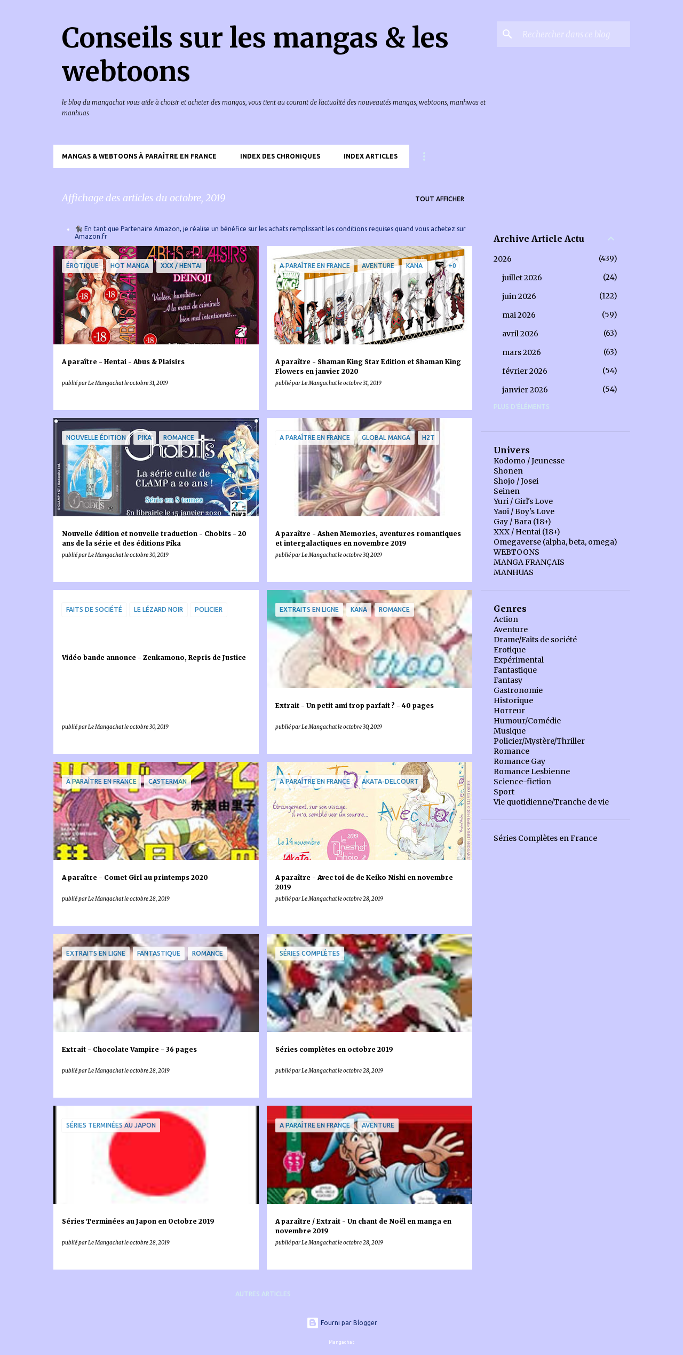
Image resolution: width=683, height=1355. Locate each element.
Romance (511, 751)
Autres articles (263, 1293)
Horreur (509, 710)
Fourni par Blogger (341, 1322)
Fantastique (515, 670)
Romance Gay (519, 761)
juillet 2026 (522, 277)
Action (506, 619)
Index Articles (371, 156)
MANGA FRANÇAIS (529, 562)
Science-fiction (522, 781)
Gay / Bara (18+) (522, 521)
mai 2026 (519, 315)
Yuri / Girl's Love (523, 501)
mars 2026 (521, 352)
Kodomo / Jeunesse (529, 461)
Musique (510, 731)
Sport (504, 792)
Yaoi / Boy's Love (524, 511)
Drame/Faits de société (535, 639)
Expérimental (519, 660)
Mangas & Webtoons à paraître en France (139, 156)
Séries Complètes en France (545, 838)
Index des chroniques (280, 156)
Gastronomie (518, 690)
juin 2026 (519, 296)
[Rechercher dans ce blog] (574, 34)
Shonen (508, 471)
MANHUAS (514, 572)
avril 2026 (520, 333)
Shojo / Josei (516, 481)
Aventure (511, 629)
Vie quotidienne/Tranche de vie (551, 802)
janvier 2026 (525, 390)
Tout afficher (439, 198)
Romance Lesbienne (532, 771)
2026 (503, 259)
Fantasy (508, 680)
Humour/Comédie (527, 721)
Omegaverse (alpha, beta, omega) (555, 542)
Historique (513, 700)
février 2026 (524, 371)
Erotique (510, 650)
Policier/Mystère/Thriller (539, 741)
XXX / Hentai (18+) (527, 532)
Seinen (507, 491)
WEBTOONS (516, 552)
